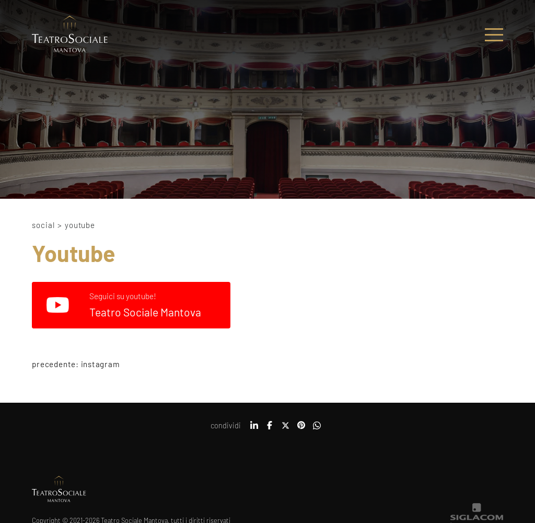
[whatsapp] (316, 429)
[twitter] (285, 429)
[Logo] (70, 35)
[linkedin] (254, 429)
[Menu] (494, 34)
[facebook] (269, 429)
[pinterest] (301, 429)
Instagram (100, 364)
